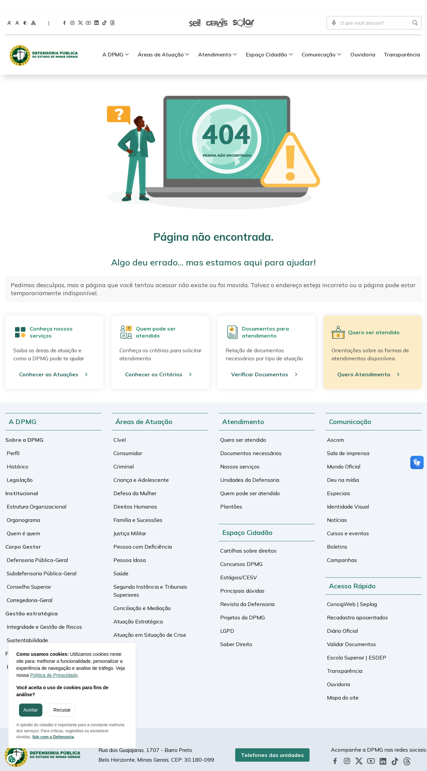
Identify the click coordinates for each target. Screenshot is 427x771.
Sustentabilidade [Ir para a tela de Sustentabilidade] (27, 629)
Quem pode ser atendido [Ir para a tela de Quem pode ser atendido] (250, 482)
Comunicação (319, 43)
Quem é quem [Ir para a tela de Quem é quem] (23, 522)
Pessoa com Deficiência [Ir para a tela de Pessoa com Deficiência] (142, 536)
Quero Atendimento (363, 363)
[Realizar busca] (415, 12)
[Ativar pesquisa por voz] (334, 12)
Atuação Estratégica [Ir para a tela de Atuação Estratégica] (138, 610)
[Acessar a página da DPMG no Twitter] (80, 12)
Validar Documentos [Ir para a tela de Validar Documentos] (351, 633)
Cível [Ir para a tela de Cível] (119, 429)
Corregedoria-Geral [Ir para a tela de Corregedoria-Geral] (29, 589)
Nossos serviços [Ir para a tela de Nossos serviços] (240, 455)
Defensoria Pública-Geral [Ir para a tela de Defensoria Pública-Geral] (37, 549)
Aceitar (30, 710)
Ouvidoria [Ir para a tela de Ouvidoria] (362, 43)
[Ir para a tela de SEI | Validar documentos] (195, 12)
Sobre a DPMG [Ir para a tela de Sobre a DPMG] (24, 429)
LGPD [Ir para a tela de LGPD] (227, 620)
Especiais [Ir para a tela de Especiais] (338, 482)
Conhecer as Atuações (48, 363)
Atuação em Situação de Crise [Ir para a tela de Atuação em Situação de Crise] (149, 624)
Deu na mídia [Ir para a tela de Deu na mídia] (343, 469)
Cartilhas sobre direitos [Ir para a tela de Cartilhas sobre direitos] (248, 540)
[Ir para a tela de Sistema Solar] (243, 12)
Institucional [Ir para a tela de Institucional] (21, 482)
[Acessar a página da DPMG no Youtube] (88, 11)
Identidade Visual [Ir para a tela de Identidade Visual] (348, 496)
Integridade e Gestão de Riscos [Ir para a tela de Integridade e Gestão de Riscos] (44, 616)
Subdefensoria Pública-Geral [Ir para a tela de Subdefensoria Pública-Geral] (41, 562)
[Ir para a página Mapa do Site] (33, 11)
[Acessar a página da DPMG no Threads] (112, 12)
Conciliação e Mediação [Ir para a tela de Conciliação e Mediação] (142, 597)
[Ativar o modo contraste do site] (25, 11)
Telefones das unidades (281, 744)
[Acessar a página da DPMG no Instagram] (72, 11)
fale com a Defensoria (53, 737)
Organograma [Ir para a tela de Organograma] (23, 509)
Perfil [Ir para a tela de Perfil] (13, 442)
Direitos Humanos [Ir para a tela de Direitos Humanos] (135, 496)
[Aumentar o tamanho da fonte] (9, 11)
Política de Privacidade (53, 675)
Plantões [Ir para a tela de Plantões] (231, 496)
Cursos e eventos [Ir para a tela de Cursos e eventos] (348, 522)
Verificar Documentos (259, 363)
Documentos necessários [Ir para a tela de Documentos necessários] (251, 442)
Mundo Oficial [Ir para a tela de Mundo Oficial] (343, 455)
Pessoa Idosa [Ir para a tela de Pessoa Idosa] (129, 549)
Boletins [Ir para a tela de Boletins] (337, 536)
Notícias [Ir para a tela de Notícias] (337, 509)
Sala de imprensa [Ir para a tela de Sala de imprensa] (348, 442)
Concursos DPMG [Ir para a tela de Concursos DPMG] (241, 553)
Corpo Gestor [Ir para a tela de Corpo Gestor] (23, 536)
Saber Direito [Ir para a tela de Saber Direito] (236, 633)
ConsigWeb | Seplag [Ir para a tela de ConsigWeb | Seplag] (352, 593)
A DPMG (112, 43)
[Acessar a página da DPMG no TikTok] (104, 12)
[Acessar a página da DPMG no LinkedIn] (96, 12)
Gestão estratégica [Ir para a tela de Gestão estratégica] (31, 602)
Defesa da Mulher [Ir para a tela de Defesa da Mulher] (134, 482)
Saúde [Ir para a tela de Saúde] (120, 562)
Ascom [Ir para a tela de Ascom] (335, 429)
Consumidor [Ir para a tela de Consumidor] (127, 442)
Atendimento (215, 43)
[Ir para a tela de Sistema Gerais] (217, 12)
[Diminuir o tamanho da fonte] (17, 11)
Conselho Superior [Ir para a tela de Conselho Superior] (29, 576)
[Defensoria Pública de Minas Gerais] (45, 44)
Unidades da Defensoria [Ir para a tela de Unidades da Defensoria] (249, 469)
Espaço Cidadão (266, 43)
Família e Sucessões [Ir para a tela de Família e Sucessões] (137, 509)
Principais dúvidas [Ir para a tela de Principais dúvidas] (242, 580)
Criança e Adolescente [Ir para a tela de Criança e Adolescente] (141, 469)
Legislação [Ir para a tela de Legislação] (20, 469)
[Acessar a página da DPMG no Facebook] (64, 11)
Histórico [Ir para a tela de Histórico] (17, 455)
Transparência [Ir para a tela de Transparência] (402, 43)
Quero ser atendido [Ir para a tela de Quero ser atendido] (243, 429)
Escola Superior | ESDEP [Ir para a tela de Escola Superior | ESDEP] (356, 646)
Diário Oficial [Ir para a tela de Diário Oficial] (342, 620)
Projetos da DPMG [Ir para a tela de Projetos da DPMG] (242, 606)
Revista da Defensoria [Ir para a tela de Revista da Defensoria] (247, 593)
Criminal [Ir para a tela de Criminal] (123, 455)
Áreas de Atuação (161, 43)
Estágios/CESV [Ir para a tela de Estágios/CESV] (238, 566)
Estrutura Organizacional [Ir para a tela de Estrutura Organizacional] (36, 496)
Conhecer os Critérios (153, 363)
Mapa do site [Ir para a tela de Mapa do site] (343, 687)
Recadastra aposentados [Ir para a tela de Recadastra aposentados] (357, 606)
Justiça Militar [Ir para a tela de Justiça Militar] (129, 522)
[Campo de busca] (374, 12)
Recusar (62, 710)
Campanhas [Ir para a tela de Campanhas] (342, 549)
